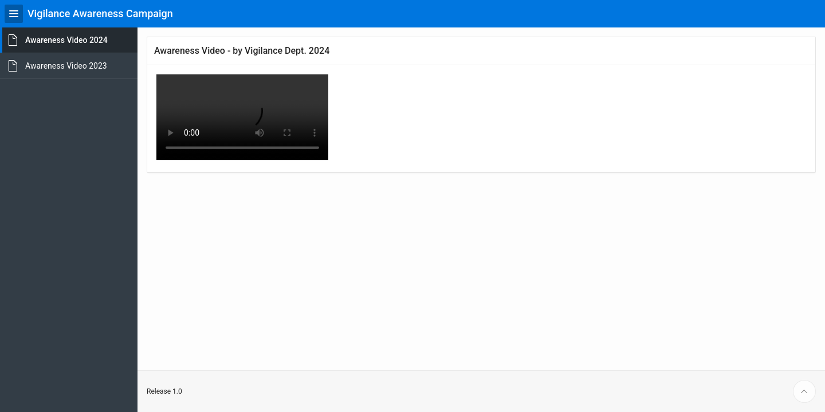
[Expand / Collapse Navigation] (14, 14)
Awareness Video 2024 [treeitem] (66, 40)
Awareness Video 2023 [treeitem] (66, 65)
